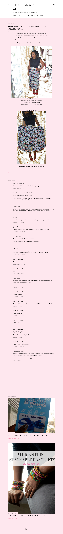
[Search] (54, 4)
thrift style (13, 174)
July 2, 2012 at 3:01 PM (18, 306)
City (34, 15)
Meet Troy (21, 15)
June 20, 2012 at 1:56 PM (18, 222)
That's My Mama (17, 183)
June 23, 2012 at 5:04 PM (19, 264)
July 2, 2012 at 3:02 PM (18, 315)
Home (15, 15)
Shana (14, 278)
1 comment (14, 518)
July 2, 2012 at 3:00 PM (18, 296)
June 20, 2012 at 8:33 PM (19, 244)
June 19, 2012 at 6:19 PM (18, 202)
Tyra (14, 227)
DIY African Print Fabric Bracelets (26, 515)
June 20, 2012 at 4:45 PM (19, 231)
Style (27, 15)
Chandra (15, 206)
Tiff (14, 217)
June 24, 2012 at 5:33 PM (18, 287)
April (14, 248)
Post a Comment (12, 364)
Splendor (15, 236)
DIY (31, 15)
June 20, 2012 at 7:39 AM (19, 213)
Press (42, 15)
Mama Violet (16, 259)
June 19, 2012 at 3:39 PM (18, 188)
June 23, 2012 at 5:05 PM (18, 273)
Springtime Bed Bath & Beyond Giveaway (28, 435)
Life (38, 15)
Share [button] (9, 172)
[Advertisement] (31, 380)
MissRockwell (17, 351)
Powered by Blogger (31, 529)
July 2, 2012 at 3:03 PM (18, 346)
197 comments (15, 438)
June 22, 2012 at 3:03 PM (19, 254)
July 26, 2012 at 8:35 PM (18, 360)
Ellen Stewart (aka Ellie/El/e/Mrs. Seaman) (25, 193)
